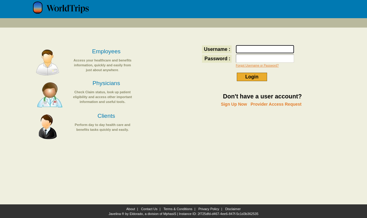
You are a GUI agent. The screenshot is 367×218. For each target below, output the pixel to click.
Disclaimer (233, 209)
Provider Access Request (275, 104)
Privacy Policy (208, 209)
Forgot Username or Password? (257, 65)
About (130, 209)
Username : (217, 49)
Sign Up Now (234, 104)
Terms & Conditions (178, 209)
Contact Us (149, 209)
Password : (217, 58)
